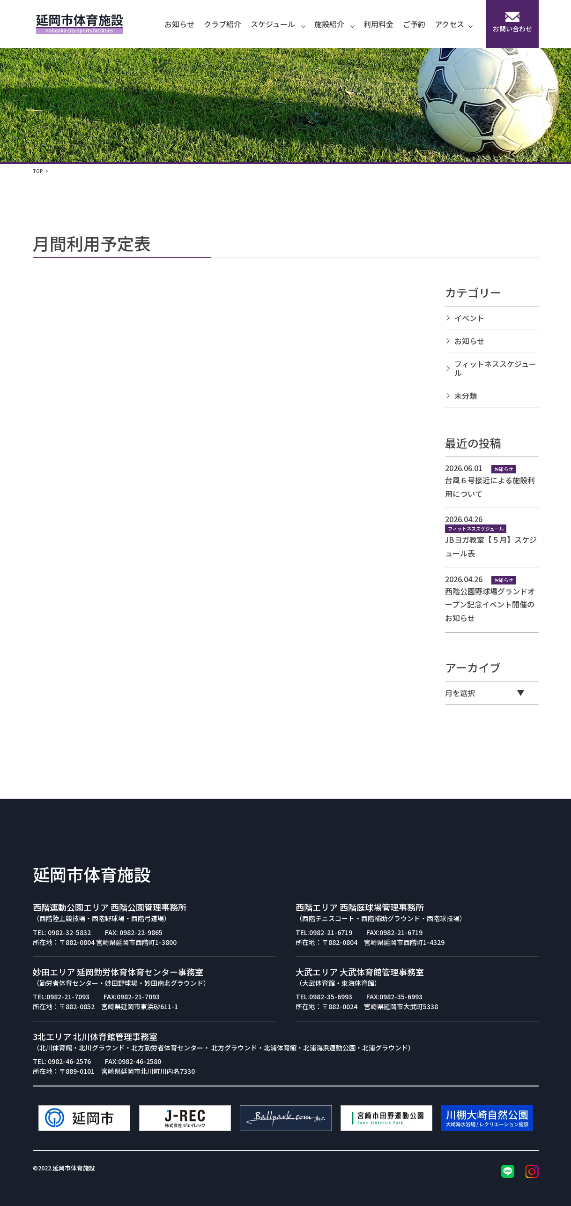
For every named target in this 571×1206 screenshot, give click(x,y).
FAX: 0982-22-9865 (134, 932)
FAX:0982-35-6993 (394, 996)
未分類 (465, 395)
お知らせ (179, 24)
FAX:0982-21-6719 (394, 932)
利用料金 (378, 24)
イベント (469, 317)
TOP (38, 171)
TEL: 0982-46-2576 (62, 1061)
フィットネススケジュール (495, 368)
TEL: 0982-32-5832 (62, 932)
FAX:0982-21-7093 (132, 996)
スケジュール (278, 24)
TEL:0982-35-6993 (324, 996)
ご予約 (414, 24)
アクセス (453, 24)
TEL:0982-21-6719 (324, 932)
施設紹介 (334, 24)
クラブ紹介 (222, 24)
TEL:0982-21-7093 (61, 996)
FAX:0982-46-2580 (133, 1061)
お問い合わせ (512, 22)
